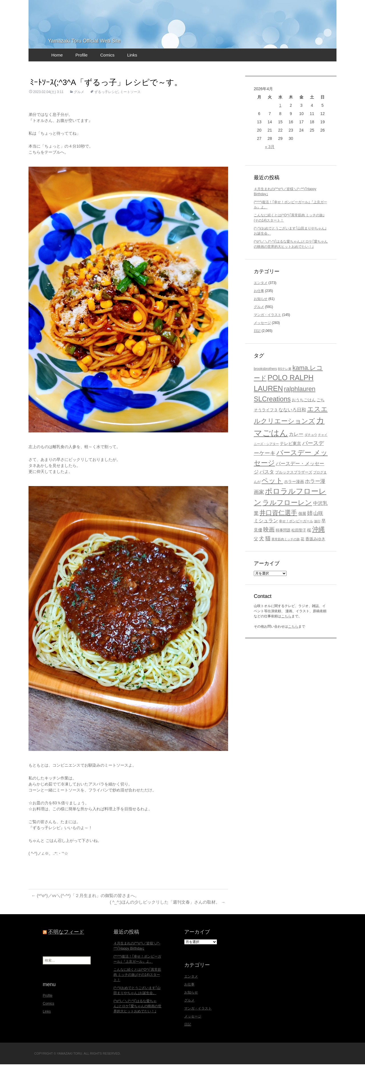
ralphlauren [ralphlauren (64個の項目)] (299, 406)
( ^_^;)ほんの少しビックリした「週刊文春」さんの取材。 (163, 919)
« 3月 (269, 164)
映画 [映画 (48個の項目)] (269, 547)
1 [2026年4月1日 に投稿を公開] (280, 122)
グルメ (79, 109)
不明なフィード (66, 949)
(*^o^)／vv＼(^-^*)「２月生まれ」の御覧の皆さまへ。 (88, 912)
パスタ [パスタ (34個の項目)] (266, 489)
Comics (107, 72)
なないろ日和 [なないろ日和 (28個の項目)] (292, 427)
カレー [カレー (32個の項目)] (296, 451)
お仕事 (259, 308)
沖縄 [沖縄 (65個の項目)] (318, 546)
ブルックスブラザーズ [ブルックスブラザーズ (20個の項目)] (293, 489)
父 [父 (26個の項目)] (256, 555)
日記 (257, 348)
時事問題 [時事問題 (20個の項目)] (283, 547)
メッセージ (262, 340)
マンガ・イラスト (267, 332)
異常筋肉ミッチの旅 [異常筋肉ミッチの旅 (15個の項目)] (285, 556)
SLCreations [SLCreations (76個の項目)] (272, 416)
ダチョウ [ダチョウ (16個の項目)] (311, 452)
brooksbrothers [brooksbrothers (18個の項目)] (265, 386)
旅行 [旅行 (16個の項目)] (317, 538)
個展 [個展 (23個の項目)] (302, 531)
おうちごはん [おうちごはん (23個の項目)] (304, 417)
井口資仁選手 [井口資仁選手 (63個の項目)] (278, 530)
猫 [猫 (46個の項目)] (268, 555)
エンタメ (260, 300)
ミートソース (130, 109)
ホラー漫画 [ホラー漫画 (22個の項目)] (294, 499)
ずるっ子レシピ (106, 109)
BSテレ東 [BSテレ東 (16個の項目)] (284, 386)
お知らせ (260, 316)
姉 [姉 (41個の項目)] (310, 530)
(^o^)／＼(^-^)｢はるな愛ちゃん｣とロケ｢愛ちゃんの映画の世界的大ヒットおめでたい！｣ (137, 1024)
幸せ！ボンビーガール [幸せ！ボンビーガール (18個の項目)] (296, 539)
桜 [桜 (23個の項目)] (309, 547)
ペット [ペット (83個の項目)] (272, 498)
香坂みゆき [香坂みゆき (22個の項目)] (315, 556)
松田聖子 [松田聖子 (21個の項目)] (298, 547)
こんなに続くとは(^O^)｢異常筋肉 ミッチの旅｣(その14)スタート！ (137, 992)
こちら (286, 634)
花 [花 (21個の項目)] (302, 556)
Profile (81, 72)
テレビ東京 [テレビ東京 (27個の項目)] (290, 460)
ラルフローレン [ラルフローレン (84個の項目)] (287, 520)
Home (57, 72)
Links (132, 72)
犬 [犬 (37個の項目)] (261, 556)
